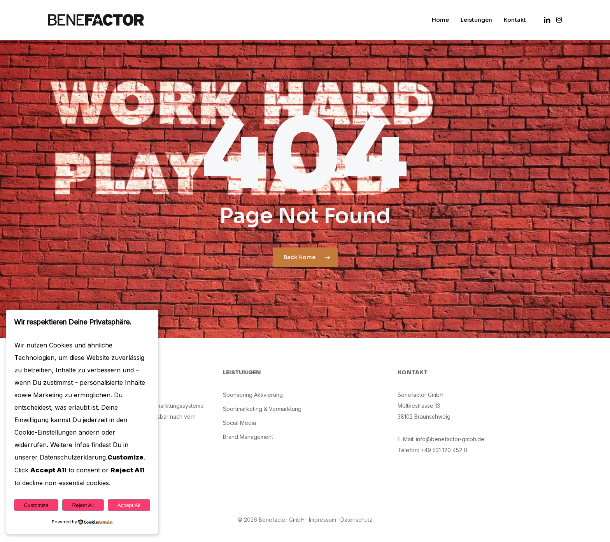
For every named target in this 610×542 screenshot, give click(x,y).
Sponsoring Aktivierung (253, 394)
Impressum (322, 519)
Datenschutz (356, 519)
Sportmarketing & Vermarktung (262, 408)
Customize (36, 505)
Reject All (83, 505)
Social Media (239, 422)
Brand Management (248, 436)
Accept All (128, 505)
